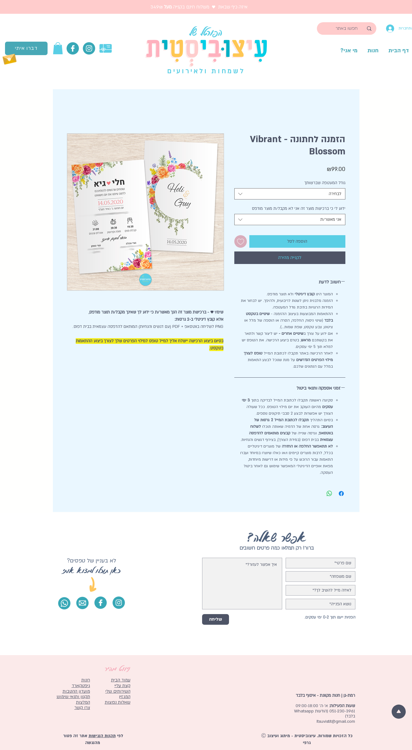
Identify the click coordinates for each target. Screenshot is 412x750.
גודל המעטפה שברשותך (324, 183)
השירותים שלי (117, 691)
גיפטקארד (81, 686)
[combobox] (289, 193)
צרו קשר (82, 708)
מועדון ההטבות (76, 691)
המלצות (83, 702)
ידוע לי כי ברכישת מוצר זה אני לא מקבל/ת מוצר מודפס (298, 208)
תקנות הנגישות (102, 736)
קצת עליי (122, 686)
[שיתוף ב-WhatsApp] (329, 493)
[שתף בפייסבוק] (341, 493)
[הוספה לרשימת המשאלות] (240, 241)
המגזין (124, 697)
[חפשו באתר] (347, 28)
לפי (119, 736)
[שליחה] (215, 619)
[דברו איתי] (26, 48)
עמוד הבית (120, 680)
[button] (58, 48)
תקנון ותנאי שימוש (73, 697)
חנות (85, 680)
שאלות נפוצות (117, 702)
